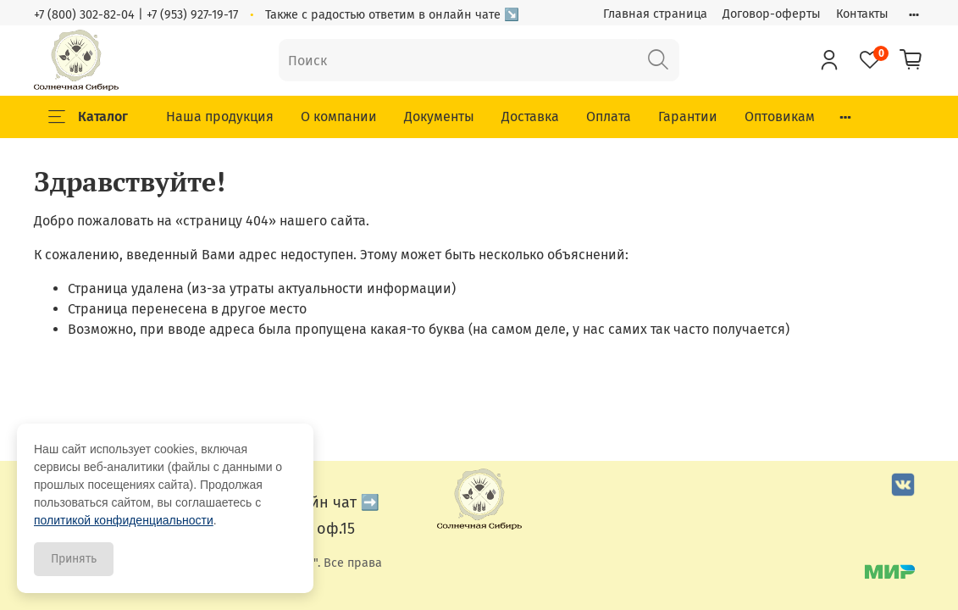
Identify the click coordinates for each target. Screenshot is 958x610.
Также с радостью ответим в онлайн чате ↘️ (392, 15)
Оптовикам (780, 116)
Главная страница (655, 14)
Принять (74, 559)
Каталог (88, 116)
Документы (439, 116)
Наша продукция (220, 116)
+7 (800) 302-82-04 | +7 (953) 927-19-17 (136, 15)
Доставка (530, 116)
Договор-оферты (772, 14)
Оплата (608, 116)
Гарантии (687, 116)
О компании (339, 116)
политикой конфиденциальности (123, 520)
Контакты (862, 14)
